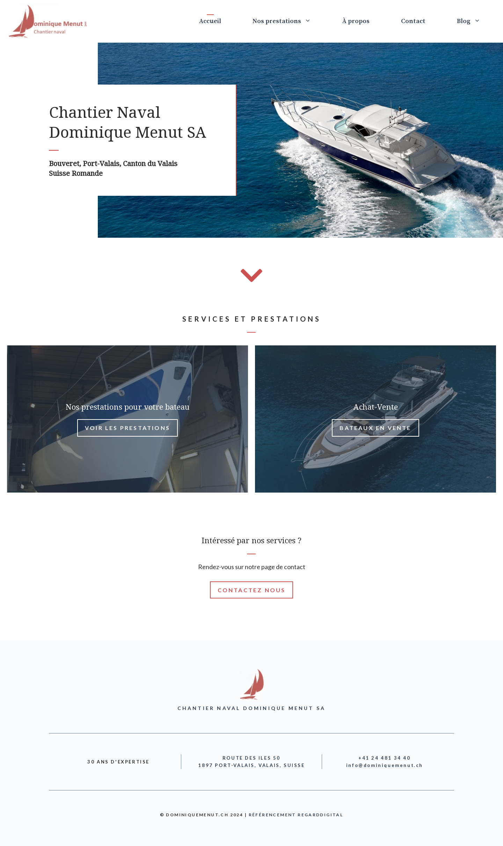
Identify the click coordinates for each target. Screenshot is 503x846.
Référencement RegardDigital (296, 814)
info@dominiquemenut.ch (384, 765)
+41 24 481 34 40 (384, 758)
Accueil (210, 21)
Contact (413, 21)
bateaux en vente (375, 427)
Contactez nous (252, 590)
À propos (356, 21)
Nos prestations (290, 21)
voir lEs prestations (127, 427)
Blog (476, 21)
